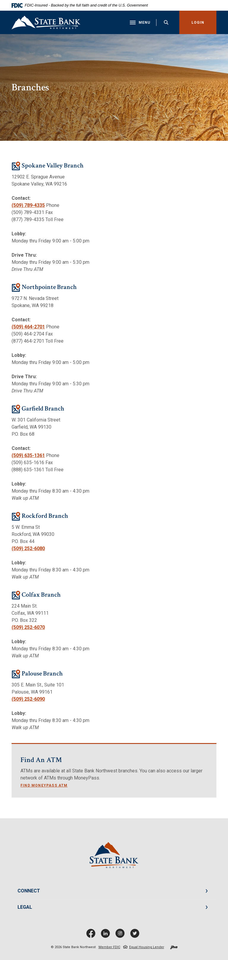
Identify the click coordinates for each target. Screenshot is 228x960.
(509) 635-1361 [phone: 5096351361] (28, 456)
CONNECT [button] (29, 891)
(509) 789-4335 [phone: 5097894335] (28, 205)
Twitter (136, 935)
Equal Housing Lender (146, 947)
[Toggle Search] (166, 22)
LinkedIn (107, 935)
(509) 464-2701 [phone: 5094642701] (28, 327)
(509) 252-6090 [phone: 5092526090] (28, 699)
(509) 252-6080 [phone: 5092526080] (28, 549)
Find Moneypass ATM (44, 786)
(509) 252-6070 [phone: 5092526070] (28, 627)
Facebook (92, 935)
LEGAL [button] (25, 907)
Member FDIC (109, 947)
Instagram (121, 935)
